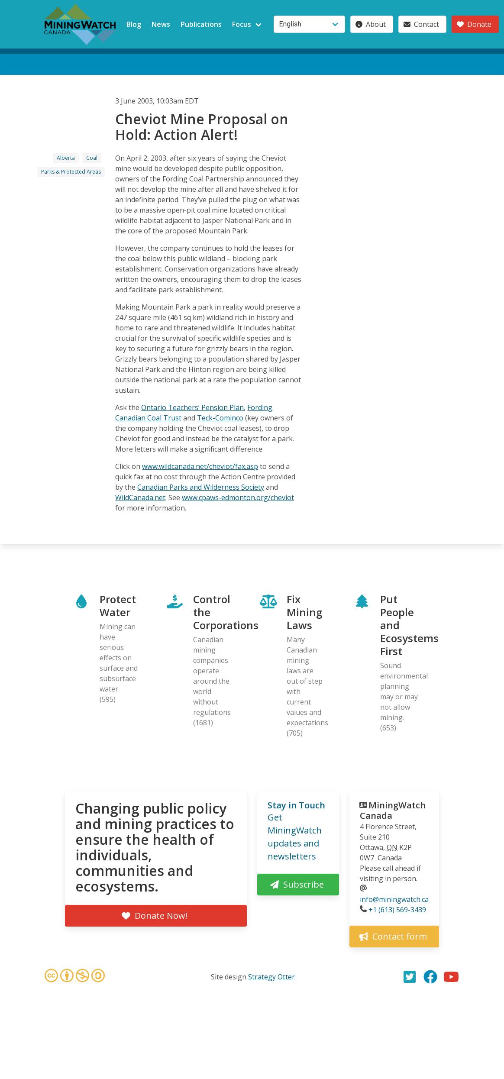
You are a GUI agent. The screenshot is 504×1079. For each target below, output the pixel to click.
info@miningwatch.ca (394, 899)
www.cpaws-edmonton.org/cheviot (238, 497)
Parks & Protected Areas (71, 171)
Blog (133, 24)
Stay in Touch (296, 805)
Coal (91, 158)
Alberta (66, 158)
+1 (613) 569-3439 (397, 909)
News (161, 24)
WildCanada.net (140, 497)
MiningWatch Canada (393, 810)
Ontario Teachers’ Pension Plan (192, 407)
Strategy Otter (271, 977)
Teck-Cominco (220, 418)
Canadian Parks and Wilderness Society (200, 487)
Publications (201, 24)
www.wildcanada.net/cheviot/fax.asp (200, 466)
